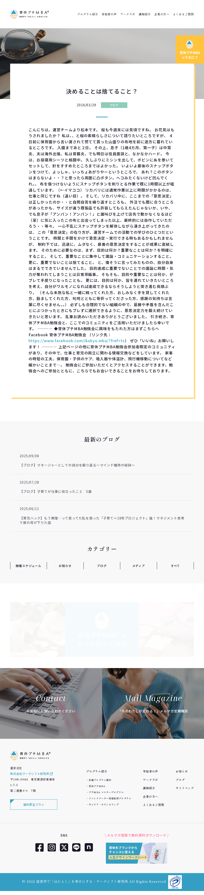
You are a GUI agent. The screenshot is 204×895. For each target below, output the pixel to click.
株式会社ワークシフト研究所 (31, 777)
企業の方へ (161, 14)
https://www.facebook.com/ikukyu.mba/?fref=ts (77, 340)
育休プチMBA (97, 786)
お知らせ (65, 565)
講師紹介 (145, 14)
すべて (175, 565)
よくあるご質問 (183, 14)
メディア (139, 565)
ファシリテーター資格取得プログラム (110, 798)
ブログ (114, 105)
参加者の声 (109, 14)
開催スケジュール (28, 565)
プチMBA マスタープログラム (106, 792)
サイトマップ (185, 788)
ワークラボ (127, 14)
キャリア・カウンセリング (104, 804)
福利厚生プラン (33, 808)
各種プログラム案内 (100, 780)
